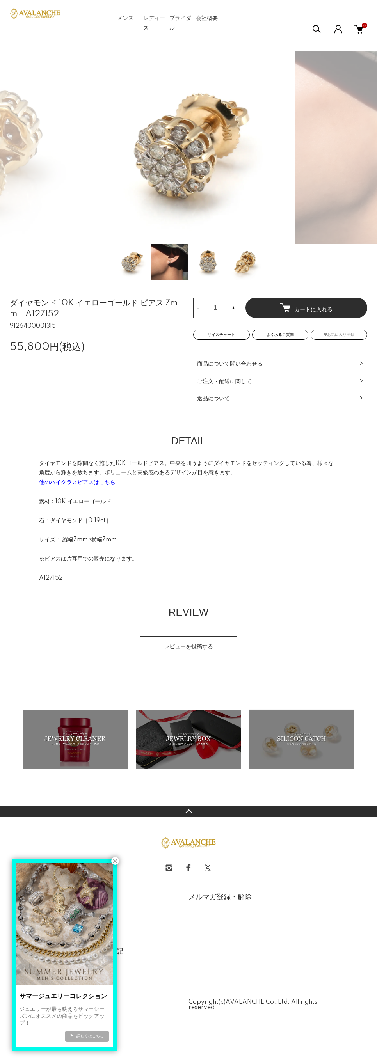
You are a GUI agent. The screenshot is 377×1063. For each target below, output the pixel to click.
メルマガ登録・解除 (220, 897)
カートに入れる (306, 307)
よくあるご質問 (280, 334)
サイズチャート (221, 334)
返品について (213, 399)
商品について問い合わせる (230, 364)
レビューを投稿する (188, 647)
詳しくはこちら (90, 1036)
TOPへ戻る (188, 811)
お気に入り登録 (339, 334)
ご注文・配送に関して (224, 381)
